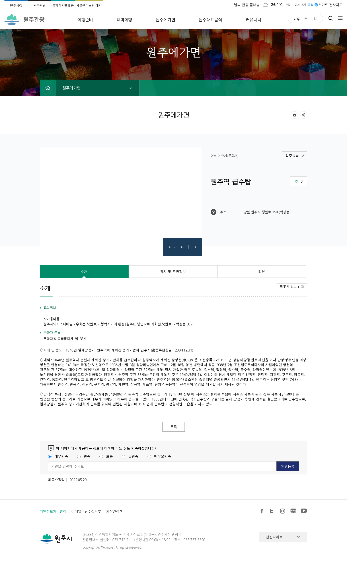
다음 (194, 247)
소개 (84, 271)
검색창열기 (330, 18)
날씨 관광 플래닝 (247, 4)
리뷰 (261, 271)
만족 (83, 456)
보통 (106, 456)
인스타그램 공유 (283, 511)
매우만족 (58, 456)
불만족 (130, 456)
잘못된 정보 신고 (292, 286)
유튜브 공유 (303, 511)
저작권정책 (114, 511)
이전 (182, 247)
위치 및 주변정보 (173, 271)
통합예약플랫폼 (63, 5)
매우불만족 (159, 456)
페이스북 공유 (262, 511)
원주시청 (16, 5)
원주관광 (39, 5)
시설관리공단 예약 (89, 5)
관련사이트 (274, 536)
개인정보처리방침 (53, 511)
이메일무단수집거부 (86, 511)
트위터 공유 (273, 511)
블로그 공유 (293, 511)
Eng (297, 18)
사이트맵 (339, 18)
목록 (173, 426)
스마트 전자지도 (330, 4)
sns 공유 (303, 115)
